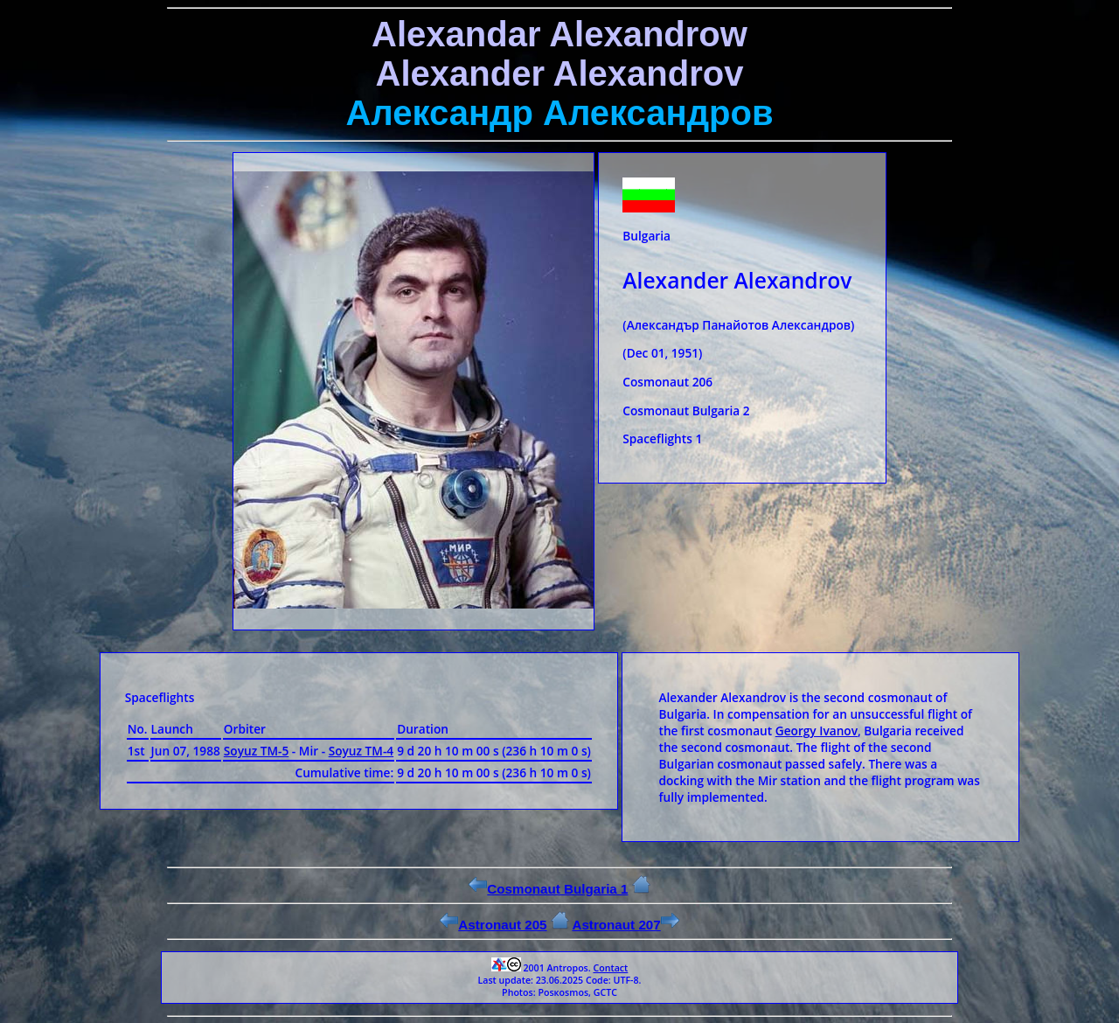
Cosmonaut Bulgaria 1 (548, 888)
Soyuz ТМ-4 (361, 750)
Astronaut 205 (493, 924)
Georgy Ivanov (816, 730)
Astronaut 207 (625, 924)
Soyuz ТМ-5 (256, 750)
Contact (610, 968)
